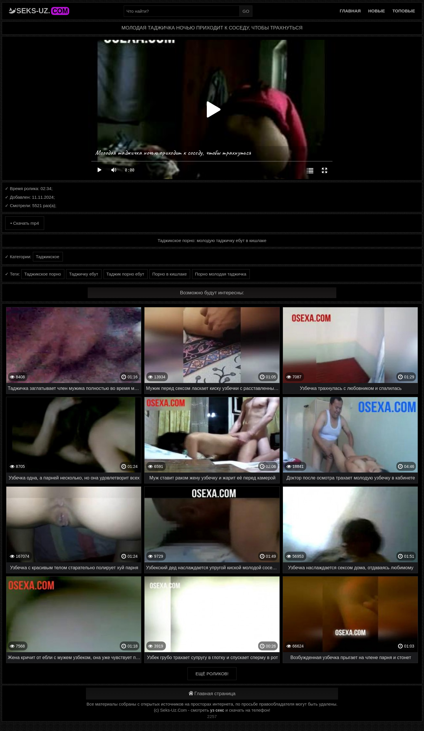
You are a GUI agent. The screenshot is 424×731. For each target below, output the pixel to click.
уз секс (217, 710)
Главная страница (212, 693)
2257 (212, 716)
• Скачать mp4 (24, 223)
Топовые (404, 10)
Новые (376, 10)
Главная (350, 10)
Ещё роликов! (212, 673)
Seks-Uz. (42, 11)
